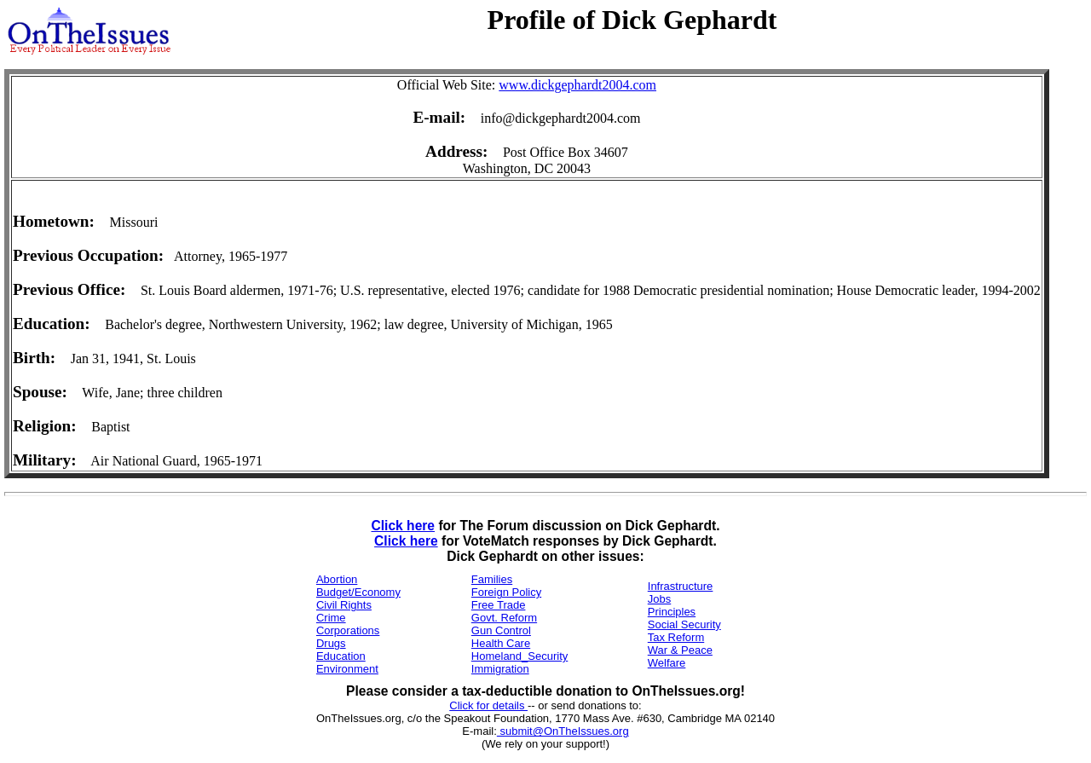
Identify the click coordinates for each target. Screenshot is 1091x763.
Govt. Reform (504, 617)
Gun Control (501, 630)
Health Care (500, 643)
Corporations (347, 630)
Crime (331, 617)
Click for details (488, 705)
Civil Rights (344, 604)
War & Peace (680, 650)
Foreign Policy (506, 592)
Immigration (500, 668)
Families (491, 579)
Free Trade (498, 604)
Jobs (659, 598)
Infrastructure (680, 586)
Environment (347, 668)
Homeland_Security (519, 656)
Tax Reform (676, 637)
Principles (672, 611)
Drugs (331, 643)
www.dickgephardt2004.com (577, 85)
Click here (404, 525)
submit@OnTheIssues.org (563, 731)
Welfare (667, 662)
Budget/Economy (358, 592)
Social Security (684, 624)
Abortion (336, 579)
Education (341, 656)
